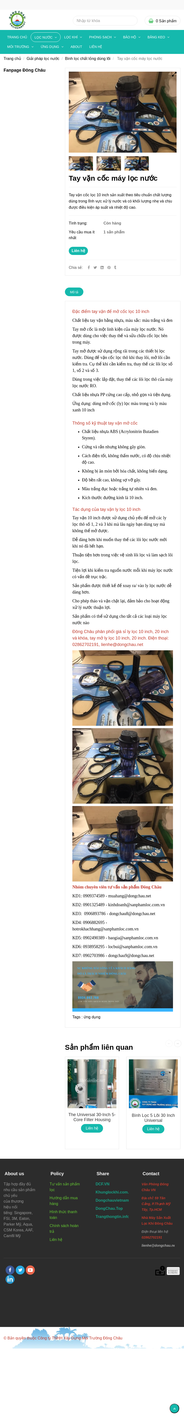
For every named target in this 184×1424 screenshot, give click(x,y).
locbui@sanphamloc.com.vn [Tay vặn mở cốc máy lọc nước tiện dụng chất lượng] (133, 946)
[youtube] (30, 1270)
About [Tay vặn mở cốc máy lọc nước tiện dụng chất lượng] (76, 47)
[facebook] (10, 1270)
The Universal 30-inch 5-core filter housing (91, 1117)
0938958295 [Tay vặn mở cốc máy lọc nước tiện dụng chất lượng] (94, 946)
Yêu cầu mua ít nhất (82, 235)
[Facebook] (89, 267)
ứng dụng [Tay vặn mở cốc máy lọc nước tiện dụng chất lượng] (92, 1017)
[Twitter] (95, 267)
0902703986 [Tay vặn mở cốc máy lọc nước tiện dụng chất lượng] (94, 955)
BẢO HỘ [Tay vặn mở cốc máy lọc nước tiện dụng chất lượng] (130, 37)
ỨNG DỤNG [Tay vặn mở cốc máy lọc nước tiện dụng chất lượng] (50, 47)
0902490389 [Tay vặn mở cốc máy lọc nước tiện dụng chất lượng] (94, 937)
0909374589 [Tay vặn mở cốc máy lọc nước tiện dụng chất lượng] (94, 896)
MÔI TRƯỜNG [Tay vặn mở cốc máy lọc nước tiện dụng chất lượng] (18, 47)
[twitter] (20, 1270)
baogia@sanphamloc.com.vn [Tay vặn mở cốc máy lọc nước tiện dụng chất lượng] (133, 937)
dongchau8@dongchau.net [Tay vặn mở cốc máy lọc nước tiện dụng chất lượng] (132, 913)
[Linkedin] (102, 267)
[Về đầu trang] (174, 1408)
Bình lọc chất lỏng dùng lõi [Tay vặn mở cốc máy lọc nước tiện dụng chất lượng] (87, 59)
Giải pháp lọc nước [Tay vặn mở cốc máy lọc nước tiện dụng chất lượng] (43, 59)
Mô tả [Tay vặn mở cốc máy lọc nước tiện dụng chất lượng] (74, 292)
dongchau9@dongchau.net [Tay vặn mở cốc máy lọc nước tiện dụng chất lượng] (131, 955)
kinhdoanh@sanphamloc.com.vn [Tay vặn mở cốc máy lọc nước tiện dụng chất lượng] (137, 904)
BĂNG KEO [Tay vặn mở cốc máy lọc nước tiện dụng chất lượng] (157, 37)
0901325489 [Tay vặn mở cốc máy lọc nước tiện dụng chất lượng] (94, 904)
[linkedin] (10, 1279)
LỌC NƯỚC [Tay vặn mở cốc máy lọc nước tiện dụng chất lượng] (43, 37)
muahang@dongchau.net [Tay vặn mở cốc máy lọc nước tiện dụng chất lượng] (130, 896)
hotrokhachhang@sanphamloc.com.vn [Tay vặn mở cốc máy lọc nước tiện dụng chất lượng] (106, 929)
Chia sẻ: (76, 267)
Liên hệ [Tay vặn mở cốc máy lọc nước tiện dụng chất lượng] (78, 251)
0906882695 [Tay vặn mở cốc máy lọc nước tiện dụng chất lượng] (94, 922)
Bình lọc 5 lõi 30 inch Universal (153, 1118)
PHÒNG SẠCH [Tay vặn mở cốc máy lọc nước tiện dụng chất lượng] (101, 37)
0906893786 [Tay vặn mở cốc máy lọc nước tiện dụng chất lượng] (95, 913)
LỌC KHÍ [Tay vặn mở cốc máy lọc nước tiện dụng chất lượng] (71, 37)
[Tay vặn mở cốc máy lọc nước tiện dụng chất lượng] (109, 267)
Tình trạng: (78, 223)
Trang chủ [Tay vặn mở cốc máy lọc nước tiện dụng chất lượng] (17, 37)
